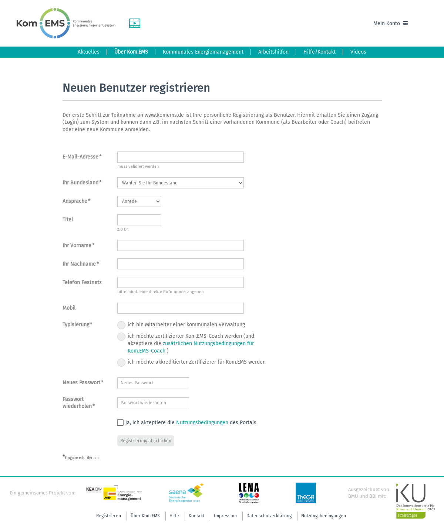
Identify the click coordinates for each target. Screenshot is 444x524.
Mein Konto (390, 23)
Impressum (225, 515)
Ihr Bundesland (82, 183)
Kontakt (196, 515)
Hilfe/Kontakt (319, 52)
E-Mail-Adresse (82, 157)
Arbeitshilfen (273, 52)
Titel (68, 220)
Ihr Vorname (78, 245)
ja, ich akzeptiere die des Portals (184, 423)
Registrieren (108, 515)
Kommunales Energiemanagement (203, 52)
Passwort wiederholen (79, 403)
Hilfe (174, 515)
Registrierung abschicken (145, 440)
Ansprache (76, 201)
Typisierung (77, 324)
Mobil (69, 308)
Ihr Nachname (81, 264)
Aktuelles (89, 52)
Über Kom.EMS (131, 52)
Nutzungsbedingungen (202, 422)
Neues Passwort (83, 383)
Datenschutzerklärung (269, 515)
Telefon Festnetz (82, 282)
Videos (358, 52)
